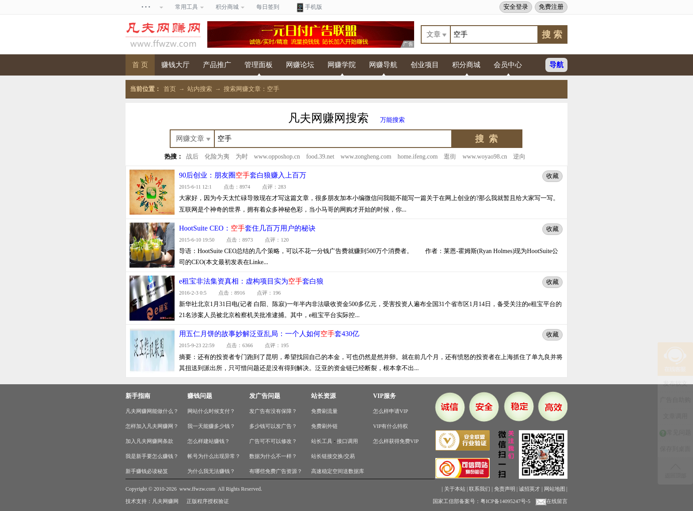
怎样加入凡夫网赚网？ (152, 426)
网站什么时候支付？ (211, 411)
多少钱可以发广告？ (273, 426)
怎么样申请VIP (390, 411)
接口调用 (347, 441)
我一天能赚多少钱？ (211, 426)
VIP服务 (384, 396)
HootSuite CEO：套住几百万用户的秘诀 (247, 228)
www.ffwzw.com (197, 489)
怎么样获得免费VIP (396, 441)
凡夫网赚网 (165, 501)
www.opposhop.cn (277, 156)
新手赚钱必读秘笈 (147, 471)
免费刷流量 (324, 411)
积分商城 (466, 64)
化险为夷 (217, 156)
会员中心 (508, 64)
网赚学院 (341, 64)
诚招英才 (529, 489)
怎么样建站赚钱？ (208, 441)
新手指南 (138, 396)
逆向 (519, 156)
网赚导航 (383, 64)
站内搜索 (199, 89)
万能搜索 (392, 120)
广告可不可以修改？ (273, 441)
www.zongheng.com (365, 156)
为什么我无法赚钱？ (211, 471)
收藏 (552, 175)
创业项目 (425, 64)
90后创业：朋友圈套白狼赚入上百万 (242, 175)
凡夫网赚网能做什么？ (152, 411)
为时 (242, 156)
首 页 (140, 64)
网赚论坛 (300, 64)
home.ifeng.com (417, 156)
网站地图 (554, 489)
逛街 (450, 156)
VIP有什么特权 (390, 426)
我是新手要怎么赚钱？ (152, 456)
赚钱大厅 (175, 64)
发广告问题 (264, 396)
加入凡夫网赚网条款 (149, 441)
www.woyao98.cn (484, 156)
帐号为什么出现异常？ (213, 456)
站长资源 (323, 396)
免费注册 (551, 6)
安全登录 (515, 6)
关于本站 (454, 489)
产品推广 (217, 64)
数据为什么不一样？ (273, 456)
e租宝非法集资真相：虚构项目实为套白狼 (251, 281)
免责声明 (504, 489)
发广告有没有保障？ (273, 411)
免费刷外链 (324, 426)
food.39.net (320, 156)
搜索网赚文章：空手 (251, 89)
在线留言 (551, 501)
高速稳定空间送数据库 (337, 471)
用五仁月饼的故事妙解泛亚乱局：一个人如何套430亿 (269, 333)
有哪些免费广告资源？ (275, 471)
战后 (192, 156)
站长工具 (321, 441)
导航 (556, 64)
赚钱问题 (199, 396)
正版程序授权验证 (208, 501)
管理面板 (258, 64)
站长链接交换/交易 (333, 456)
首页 (170, 89)
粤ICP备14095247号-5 (505, 501)
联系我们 (479, 489)
